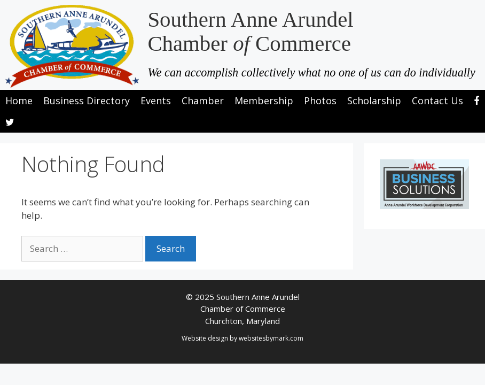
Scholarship (374, 100)
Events (155, 100)
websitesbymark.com (271, 338)
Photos (320, 100)
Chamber (203, 100)
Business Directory (86, 100)
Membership (263, 100)
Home (19, 100)
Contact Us (437, 100)
